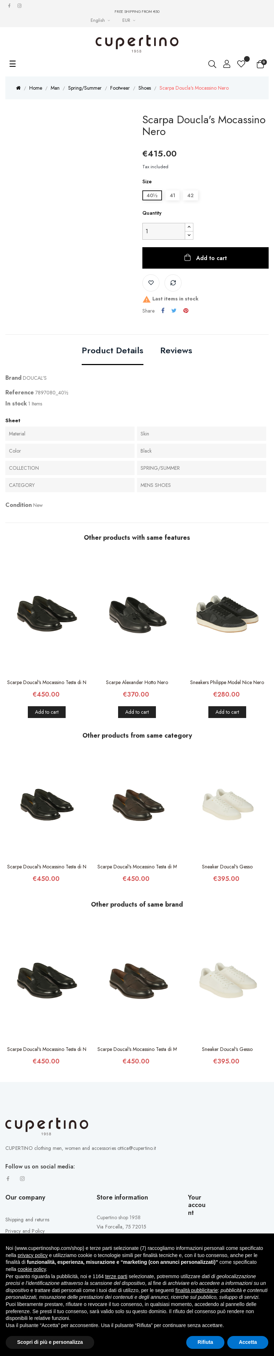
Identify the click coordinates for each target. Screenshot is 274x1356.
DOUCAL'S (35, 378)
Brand (13, 378)
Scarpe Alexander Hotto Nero (137, 682)
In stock (16, 403)
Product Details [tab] (112, 351)
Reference (19, 392)
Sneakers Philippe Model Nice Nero (227, 682)
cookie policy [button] (31, 1269)
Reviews (176, 351)
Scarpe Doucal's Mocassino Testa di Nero (47, 682)
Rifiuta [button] (205, 1342)
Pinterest (185, 310)
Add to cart (210, 258)
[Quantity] (163, 231)
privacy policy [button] (32, 1255)
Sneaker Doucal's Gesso (227, 866)
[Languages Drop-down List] (101, 20)
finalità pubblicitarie (196, 1290)
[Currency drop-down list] (129, 20)
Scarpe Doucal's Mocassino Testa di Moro (137, 866)
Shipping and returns (27, 1219)
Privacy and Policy (25, 1231)
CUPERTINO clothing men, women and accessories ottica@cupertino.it (80, 1148)
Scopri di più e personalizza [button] (50, 1342)
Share (162, 310)
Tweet (174, 310)
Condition (18, 505)
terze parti (116, 1276)
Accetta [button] (248, 1342)
